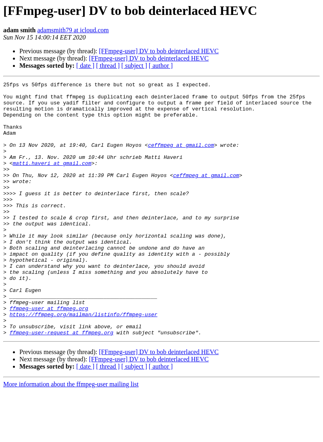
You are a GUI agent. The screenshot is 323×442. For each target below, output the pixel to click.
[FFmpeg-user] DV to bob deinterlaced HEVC (159, 51)
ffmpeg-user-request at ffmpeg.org (61, 383)
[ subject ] (134, 65)
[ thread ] (108, 65)
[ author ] (161, 65)
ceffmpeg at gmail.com (181, 158)
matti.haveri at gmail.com (52, 179)
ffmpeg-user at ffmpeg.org (49, 354)
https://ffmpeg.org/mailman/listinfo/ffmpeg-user (84, 361)
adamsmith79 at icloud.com (72, 30)
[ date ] (85, 65)
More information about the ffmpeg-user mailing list (71, 435)
